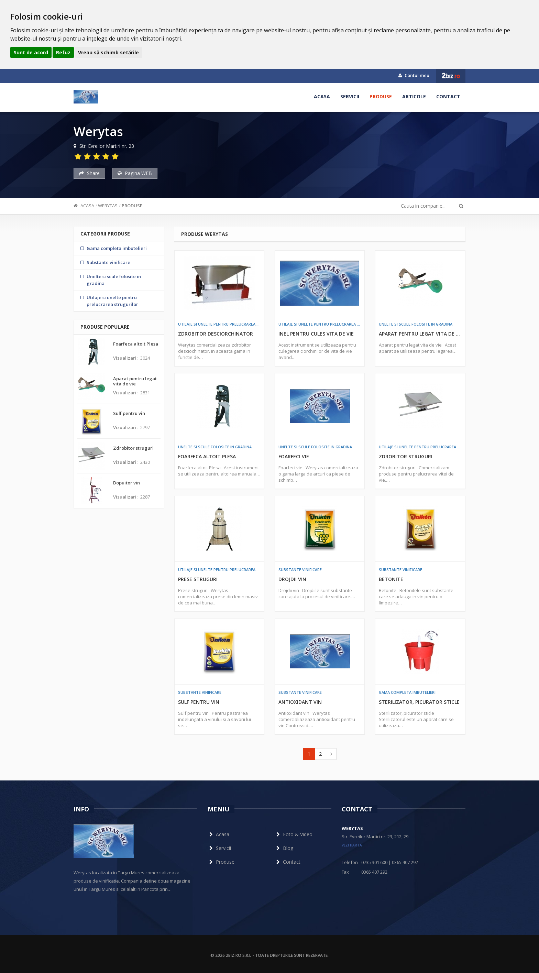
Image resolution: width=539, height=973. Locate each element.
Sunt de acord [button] (31, 52)
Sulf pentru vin (198, 702)
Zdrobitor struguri (405, 456)
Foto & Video (293, 834)
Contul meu (413, 75)
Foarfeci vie (293, 456)
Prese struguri (198, 579)
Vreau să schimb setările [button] (108, 52)
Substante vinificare (300, 569)
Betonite (391, 579)
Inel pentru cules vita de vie (316, 333)
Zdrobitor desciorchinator (215, 333)
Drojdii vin (292, 579)
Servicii (349, 96)
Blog (284, 848)
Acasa (322, 96)
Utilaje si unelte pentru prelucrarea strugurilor (219, 324)
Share (89, 173)
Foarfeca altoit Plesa (207, 456)
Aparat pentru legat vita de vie (420, 333)
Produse (381, 96)
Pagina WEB (135, 173)
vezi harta (352, 845)
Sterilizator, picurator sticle (419, 702)
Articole (414, 96)
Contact (448, 96)
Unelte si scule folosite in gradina (415, 324)
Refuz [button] (63, 52)
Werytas (108, 206)
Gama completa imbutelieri (407, 692)
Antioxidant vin (300, 702)
